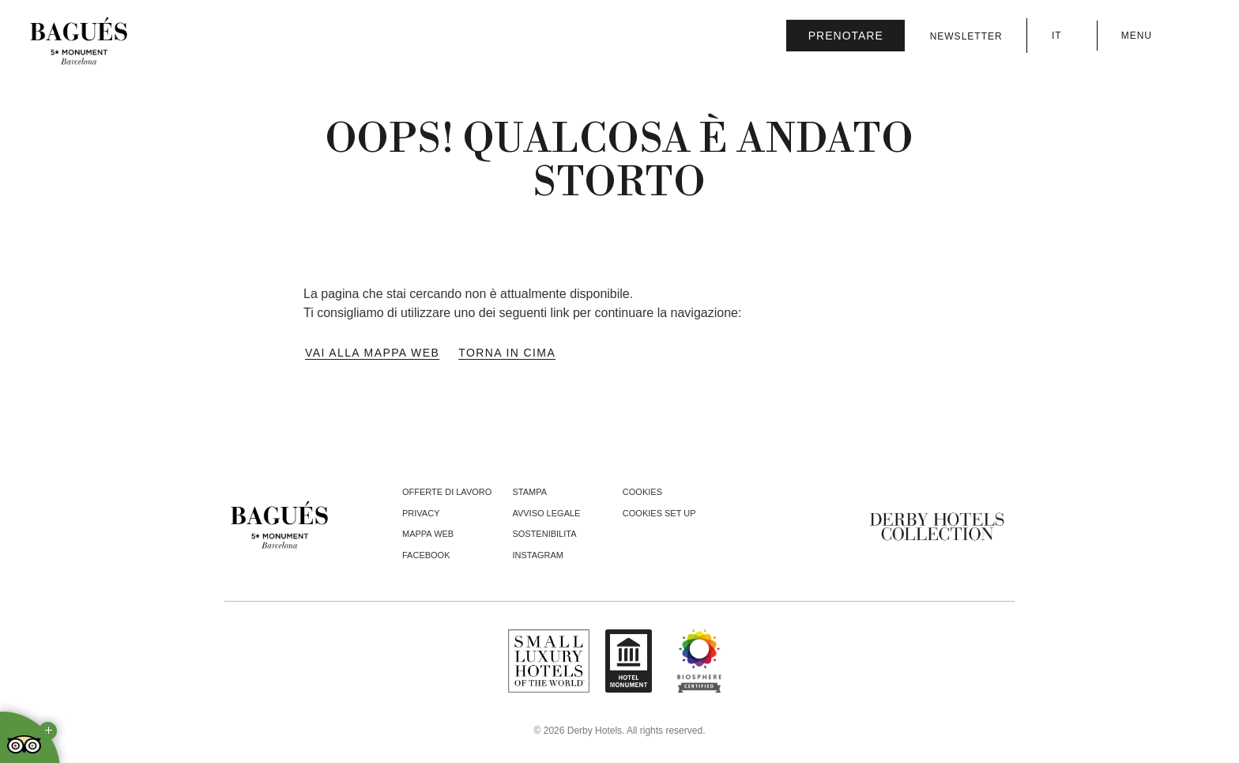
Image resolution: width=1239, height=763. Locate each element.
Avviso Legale (546, 513)
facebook (426, 555)
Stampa (529, 492)
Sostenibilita (544, 533)
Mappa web (428, 533)
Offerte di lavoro (446, 492)
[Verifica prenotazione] (845, 35)
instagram (537, 555)
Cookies (642, 492)
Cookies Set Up (659, 513)
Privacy (420, 513)
